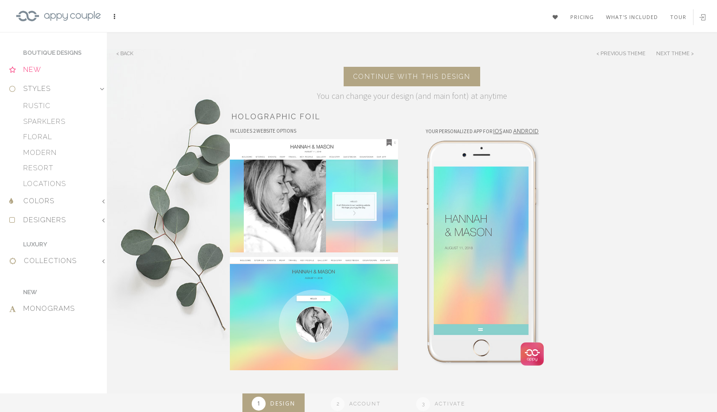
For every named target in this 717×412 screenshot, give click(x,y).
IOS (497, 131)
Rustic (37, 106)
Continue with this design (411, 76)
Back (126, 54)
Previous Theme (622, 54)
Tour (678, 16)
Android (526, 131)
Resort (38, 168)
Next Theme (673, 54)
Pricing (582, 16)
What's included (632, 16)
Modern (40, 152)
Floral (37, 137)
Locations (44, 184)
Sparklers (44, 121)
